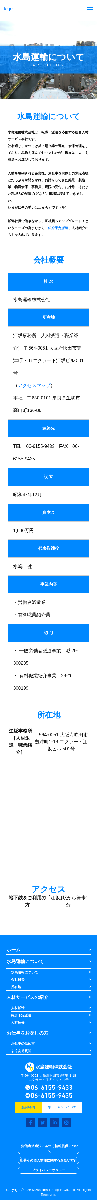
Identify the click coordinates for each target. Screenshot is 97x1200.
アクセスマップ (34, 385)
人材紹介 (18, 1022)
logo (48, 1067)
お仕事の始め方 (23, 1044)
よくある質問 (21, 1051)
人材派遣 (18, 1008)
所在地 (16, 987)
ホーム (13, 949)
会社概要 (18, 980)
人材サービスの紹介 (27, 997)
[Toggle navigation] (90, 9)
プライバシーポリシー (48, 1170)
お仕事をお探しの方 (27, 1033)
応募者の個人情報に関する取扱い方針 (48, 1160)
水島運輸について (25, 961)
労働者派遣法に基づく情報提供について (49, 1148)
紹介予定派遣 (58, 228)
